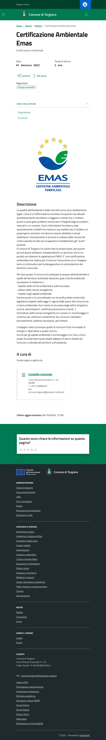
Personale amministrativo (28, 510)
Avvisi (19, 621)
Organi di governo (24, 487)
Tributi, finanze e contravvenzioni (31, 586)
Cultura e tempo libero (26, 559)
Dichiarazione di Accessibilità (29, 723)
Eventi (19, 642)
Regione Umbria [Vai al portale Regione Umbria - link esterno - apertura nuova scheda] (22, 4)
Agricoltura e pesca (25, 531)
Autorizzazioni (22, 550)
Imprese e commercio (26, 573)
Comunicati (21, 617)
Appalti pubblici (23, 545)
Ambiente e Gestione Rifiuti (29, 536)
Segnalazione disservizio (27, 691)
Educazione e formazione (28, 563)
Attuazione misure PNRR (28, 700)
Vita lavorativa (23, 595)
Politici (19, 506)
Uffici (18, 497)
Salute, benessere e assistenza (30, 582)
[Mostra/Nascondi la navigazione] (3, 14)
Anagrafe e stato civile (26, 541)
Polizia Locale (22, 568)
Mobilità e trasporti (25, 577)
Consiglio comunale (40, 374)
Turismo (19, 591)
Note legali (21, 719)
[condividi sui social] (23, 75)
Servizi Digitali (22, 709)
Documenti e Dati (24, 515)
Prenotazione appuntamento (29, 687)
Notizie (19, 612)
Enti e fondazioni (24, 501)
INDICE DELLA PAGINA (53, 104)
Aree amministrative (25, 492)
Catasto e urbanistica (26, 554)
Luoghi (19, 638)
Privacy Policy (22, 714)
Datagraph (85, 735)
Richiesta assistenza (25, 696)
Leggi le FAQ (22, 682)
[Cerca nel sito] (86, 14)
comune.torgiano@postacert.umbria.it (39, 675)
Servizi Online (22, 705)
